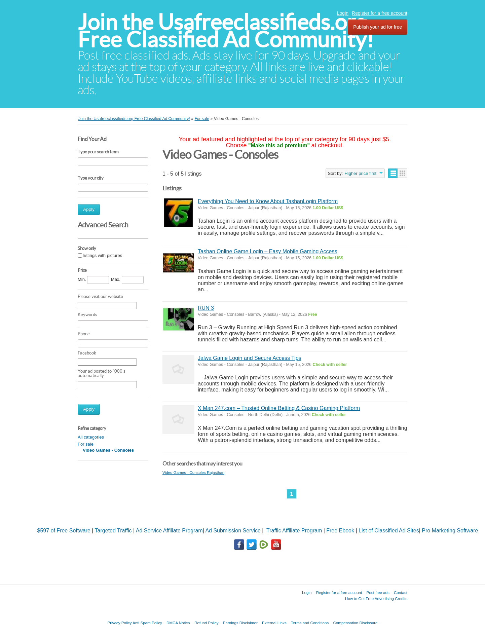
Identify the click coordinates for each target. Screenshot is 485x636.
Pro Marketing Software (450, 530)
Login (342, 13)
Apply (89, 209)
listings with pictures (102, 255)
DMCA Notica (178, 623)
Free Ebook (340, 530)
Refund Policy (206, 623)
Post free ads (377, 592)
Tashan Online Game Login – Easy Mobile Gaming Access (267, 251)
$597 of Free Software (63, 530)
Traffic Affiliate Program (294, 530)
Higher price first (360, 173)
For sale (86, 444)
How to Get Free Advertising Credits (376, 598)
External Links (274, 623)
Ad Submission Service (233, 530)
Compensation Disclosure (355, 623)
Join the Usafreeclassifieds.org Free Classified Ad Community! (226, 31)
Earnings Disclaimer (240, 623)
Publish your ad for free (377, 27)
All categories (91, 437)
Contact (400, 592)
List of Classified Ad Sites (389, 530)
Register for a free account (379, 13)
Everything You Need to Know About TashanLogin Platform (268, 201)
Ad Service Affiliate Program (169, 530)
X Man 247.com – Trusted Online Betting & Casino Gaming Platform (279, 408)
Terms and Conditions (310, 623)
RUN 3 (206, 308)
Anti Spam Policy (147, 623)
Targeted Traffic (113, 530)
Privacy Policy (119, 623)
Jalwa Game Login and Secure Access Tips (249, 358)
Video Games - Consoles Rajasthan (193, 472)
